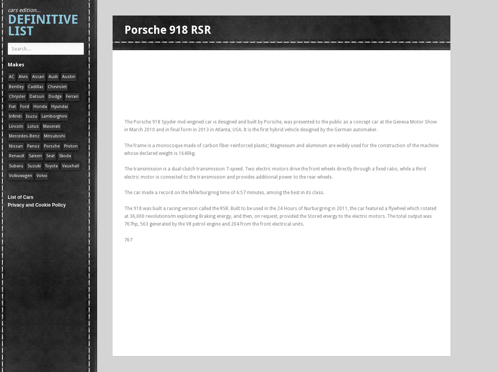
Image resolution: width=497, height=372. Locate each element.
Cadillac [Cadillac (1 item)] (35, 86)
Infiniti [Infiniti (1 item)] (15, 116)
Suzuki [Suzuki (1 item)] (34, 166)
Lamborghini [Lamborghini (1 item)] (54, 116)
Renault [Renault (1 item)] (16, 155)
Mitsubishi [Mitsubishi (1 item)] (54, 136)
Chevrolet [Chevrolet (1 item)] (57, 86)
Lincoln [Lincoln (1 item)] (16, 126)
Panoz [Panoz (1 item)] (33, 146)
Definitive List (43, 22)
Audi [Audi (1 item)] (53, 76)
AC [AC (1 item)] (11, 76)
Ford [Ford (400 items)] (24, 106)
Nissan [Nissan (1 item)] (16, 146)
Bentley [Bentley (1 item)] (16, 86)
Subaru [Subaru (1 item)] (16, 166)
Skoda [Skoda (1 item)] (65, 155)
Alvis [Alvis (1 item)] (23, 76)
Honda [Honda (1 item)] (40, 106)
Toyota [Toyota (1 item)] (51, 166)
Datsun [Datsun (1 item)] (37, 96)
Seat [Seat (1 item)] (50, 155)
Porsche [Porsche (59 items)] (52, 146)
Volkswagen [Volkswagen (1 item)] (20, 175)
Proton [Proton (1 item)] (71, 146)
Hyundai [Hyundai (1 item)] (59, 106)
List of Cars (20, 197)
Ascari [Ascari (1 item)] (38, 76)
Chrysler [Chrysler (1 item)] (17, 96)
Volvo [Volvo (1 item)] (41, 175)
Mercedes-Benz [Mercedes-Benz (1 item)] (24, 136)
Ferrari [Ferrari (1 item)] (72, 96)
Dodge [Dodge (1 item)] (55, 96)
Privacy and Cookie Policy (37, 205)
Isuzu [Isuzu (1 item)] (31, 116)
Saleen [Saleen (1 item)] (35, 155)
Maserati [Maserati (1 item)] (51, 126)
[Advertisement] (265, 59)
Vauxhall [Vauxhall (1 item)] (70, 166)
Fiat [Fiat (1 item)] (12, 106)
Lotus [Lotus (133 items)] (33, 126)
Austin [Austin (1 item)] (68, 76)
